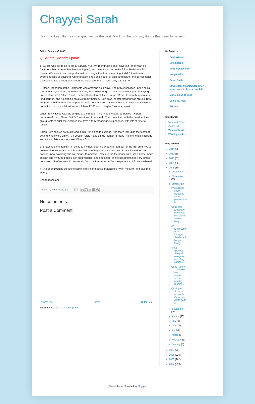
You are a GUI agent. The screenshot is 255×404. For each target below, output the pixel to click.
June (175, 325)
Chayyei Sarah (79, 19)
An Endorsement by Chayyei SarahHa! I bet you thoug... (178, 235)
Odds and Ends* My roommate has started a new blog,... (178, 214)
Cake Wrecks (177, 57)
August (176, 316)
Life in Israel (176, 63)
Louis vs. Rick (178, 100)
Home (97, 302)
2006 (172, 354)
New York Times (176, 122)
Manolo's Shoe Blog (181, 95)
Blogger (142, 386)
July (174, 321)
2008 (172, 167)
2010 (172, 158)
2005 (172, 359)
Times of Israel (176, 130)
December (178, 171)
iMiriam (174, 106)
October (176, 184)
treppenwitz (176, 74)
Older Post (146, 302)
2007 (172, 350)
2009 (172, 163)
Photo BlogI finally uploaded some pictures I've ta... (179, 195)
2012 (172, 153)
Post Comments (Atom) (66, 307)
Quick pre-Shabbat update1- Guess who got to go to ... (178, 295)
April (174, 330)
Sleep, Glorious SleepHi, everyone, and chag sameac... (178, 254)
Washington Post (177, 134)
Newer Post (47, 302)
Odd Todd (173, 126)
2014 (172, 149)
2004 (172, 364)
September (178, 308)
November (177, 176)
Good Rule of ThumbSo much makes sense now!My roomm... (178, 275)
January (176, 344)
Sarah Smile (176, 80)
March (175, 335)
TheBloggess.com (180, 68)
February (177, 339)
